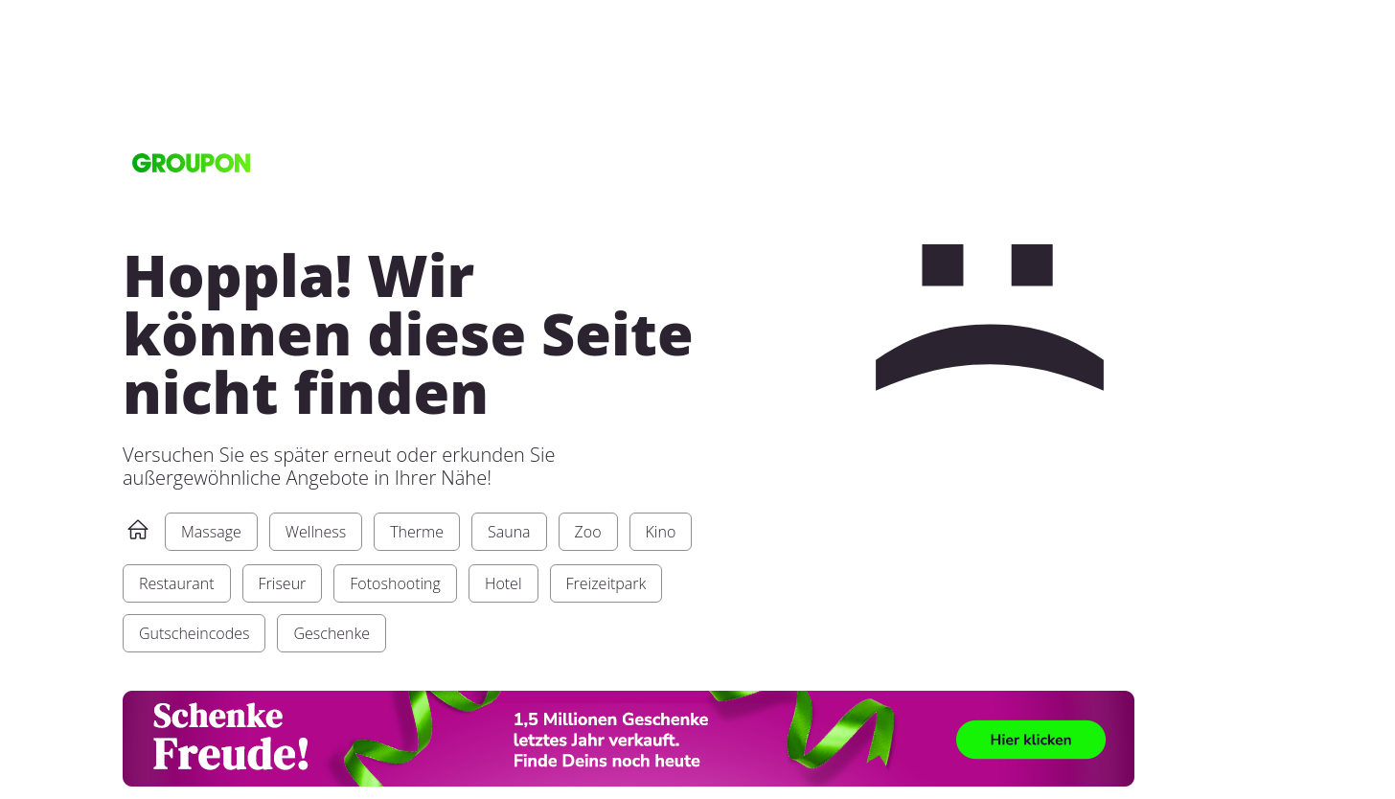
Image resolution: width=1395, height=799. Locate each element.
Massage (211, 531)
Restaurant (177, 583)
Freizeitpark (606, 583)
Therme (417, 531)
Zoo (588, 531)
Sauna (509, 531)
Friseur (283, 583)
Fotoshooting (395, 583)
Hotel (503, 583)
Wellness (316, 531)
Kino (661, 531)
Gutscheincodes (194, 633)
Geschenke (331, 633)
